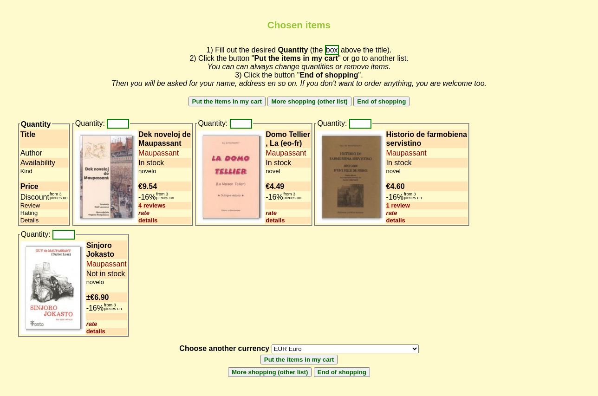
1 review (398, 205)
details (147, 220)
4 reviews (152, 205)
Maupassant (158, 153)
